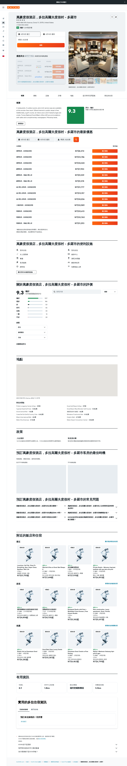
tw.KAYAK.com (20, 762)
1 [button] (60, 52)
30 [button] (32, 76)
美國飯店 (46, 762)
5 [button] (95, 52)
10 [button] (36, 62)
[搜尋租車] (3, 22)
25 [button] (41, 71)
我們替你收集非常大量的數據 (68, 748)
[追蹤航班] (3, 36)
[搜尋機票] (3, 13)
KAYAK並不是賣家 (68, 744)
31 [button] (36, 76)
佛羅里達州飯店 (55, 762)
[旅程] (3, 45)
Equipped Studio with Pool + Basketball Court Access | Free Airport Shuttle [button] (78, 611)
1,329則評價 (28, 28)
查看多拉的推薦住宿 (111, 625)
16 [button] (31, 67)
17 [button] (36, 67)
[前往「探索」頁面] (3, 31)
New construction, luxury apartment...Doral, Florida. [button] (101, 610)
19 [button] (46, 67)
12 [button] (46, 62)
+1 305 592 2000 (22, 25)
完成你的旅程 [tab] (24, 709)
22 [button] (60, 67)
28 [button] (55, 71)
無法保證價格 (42, 738)
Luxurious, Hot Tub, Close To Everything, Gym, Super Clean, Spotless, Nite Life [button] (27, 567)
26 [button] (46, 71)
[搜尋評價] (78, 291)
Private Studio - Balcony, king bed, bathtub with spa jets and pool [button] (104, 568)
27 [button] (51, 71)
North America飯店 (36, 762)
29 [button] (60, 71)
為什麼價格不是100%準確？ (68, 752)
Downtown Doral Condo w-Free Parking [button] (78, 652)
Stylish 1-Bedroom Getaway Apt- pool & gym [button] (103, 652)
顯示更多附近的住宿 (111, 541)
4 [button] (41, 57)
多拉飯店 (23, 721)
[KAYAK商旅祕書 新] (3, 40)
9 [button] (31, 62)
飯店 (27, 762)
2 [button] (31, 57)
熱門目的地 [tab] (34, 709)
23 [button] (32, 71)
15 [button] (60, 62)
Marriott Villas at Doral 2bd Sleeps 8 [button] (53, 568)
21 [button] (55, 67)
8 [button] (60, 57)
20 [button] (51, 67)
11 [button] (41, 62)
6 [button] (50, 57)
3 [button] (36, 57)
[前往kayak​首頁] (13, 7)
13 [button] (50, 62)
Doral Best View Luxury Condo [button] (52, 649)
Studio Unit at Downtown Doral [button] (27, 651)
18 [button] (41, 67)
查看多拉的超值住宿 (111, 583)
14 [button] (55, 62)
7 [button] (55, 57)
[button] (125, 2)
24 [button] (36, 71)
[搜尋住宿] (3, 18)
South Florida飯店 (66, 762)
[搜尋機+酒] (3, 26)
